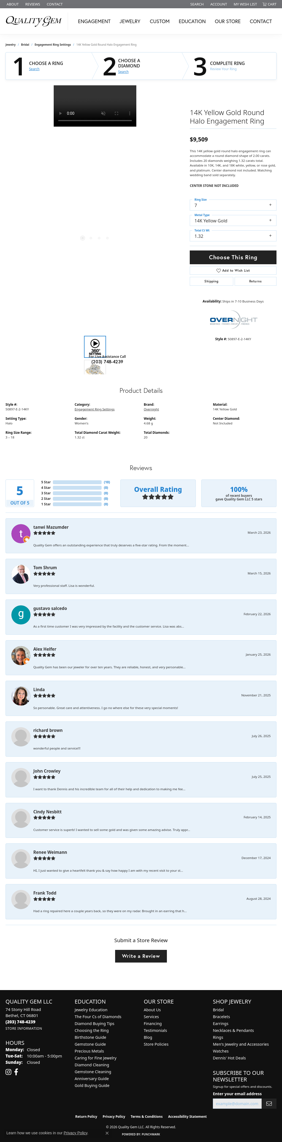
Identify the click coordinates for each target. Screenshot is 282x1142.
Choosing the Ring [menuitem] (92, 1030)
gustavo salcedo (50, 608)
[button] (196, 4)
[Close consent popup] (107, 1133)
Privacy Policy (114, 1116)
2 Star (46, 498)
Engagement (94, 21)
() (107, 482)
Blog (148, 1037)
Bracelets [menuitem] (221, 1016)
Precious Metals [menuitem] (89, 1051)
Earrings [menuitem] (220, 1023)
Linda (39, 689)
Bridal (25, 45)
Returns (255, 281)
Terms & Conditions (147, 1116)
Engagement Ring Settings (53, 45)
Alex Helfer (44, 649)
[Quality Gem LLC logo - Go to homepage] (35, 21)
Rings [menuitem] (218, 1037)
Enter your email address (237, 1093)
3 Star (46, 493)
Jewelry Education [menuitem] (91, 1009)
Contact (261, 21)
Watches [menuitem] (221, 1051)
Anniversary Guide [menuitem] (92, 1078)
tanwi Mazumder (51, 527)
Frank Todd (44, 893)
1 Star (46, 504)
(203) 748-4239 (107, 361)
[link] (12, 4)
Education (192, 21)
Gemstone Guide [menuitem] (90, 1044)
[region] (95, 167)
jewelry (11, 45)
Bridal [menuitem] (218, 1009)
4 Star (46, 487)
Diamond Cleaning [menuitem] (92, 1064)
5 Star (46, 482)
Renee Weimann (50, 852)
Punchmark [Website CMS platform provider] (151, 1134)
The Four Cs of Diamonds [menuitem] (98, 1016)
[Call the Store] (21, 1021)
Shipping (211, 281)
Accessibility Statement (187, 1116)
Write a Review (141, 956)
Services (151, 1016)
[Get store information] (24, 1028)
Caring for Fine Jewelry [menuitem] (95, 1058)
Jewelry (130, 21)
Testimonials (155, 1030)
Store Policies (156, 1044)
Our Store (228, 21)
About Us (152, 1009)
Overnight (151, 409)
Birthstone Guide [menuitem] (90, 1037)
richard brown (48, 730)
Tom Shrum (45, 567)
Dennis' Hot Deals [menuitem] (229, 1058)
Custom (160, 21)
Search (34, 69)
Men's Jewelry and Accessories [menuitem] (241, 1044)
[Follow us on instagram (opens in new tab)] (8, 1072)
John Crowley (47, 771)
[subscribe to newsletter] (269, 1104)
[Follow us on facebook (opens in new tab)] (16, 1072)
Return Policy (86, 1116)
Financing (153, 1023)
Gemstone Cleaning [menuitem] (93, 1071)
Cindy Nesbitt (47, 811)
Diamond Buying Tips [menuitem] (94, 1023)
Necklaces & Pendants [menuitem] (233, 1030)
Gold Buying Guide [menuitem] (92, 1085)
